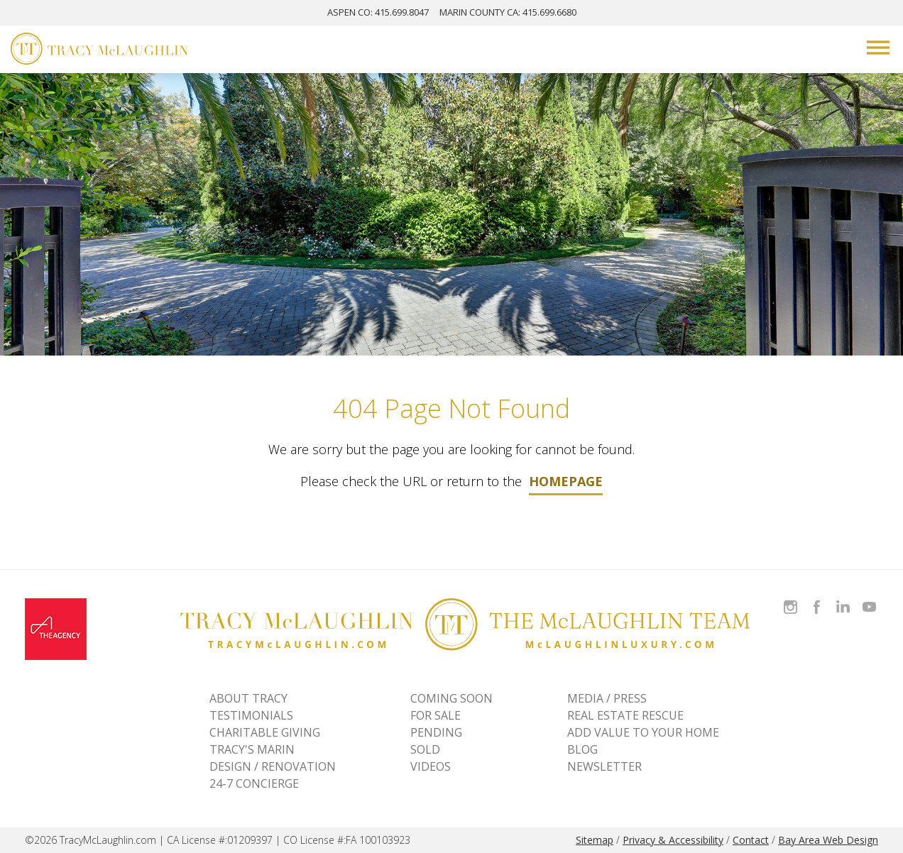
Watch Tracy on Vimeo (870, 598)
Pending (436, 732)
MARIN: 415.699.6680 (507, 12)
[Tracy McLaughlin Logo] (99, 50)
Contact (751, 840)
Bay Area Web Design (828, 840)
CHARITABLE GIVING (264, 732)
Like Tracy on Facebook (818, 598)
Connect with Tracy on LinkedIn (843, 598)
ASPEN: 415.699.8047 (378, 12)
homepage (566, 481)
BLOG (582, 749)
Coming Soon (451, 698)
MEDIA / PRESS (607, 698)
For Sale (435, 715)
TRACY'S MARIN (252, 749)
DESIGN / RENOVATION (272, 766)
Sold (425, 749)
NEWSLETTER (604, 766)
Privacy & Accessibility (673, 840)
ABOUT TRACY (248, 698)
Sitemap (594, 840)
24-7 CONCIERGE (254, 783)
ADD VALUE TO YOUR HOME (643, 732)
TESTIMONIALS (251, 715)
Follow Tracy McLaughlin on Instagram (790, 598)
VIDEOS (430, 766)
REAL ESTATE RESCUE (625, 715)
